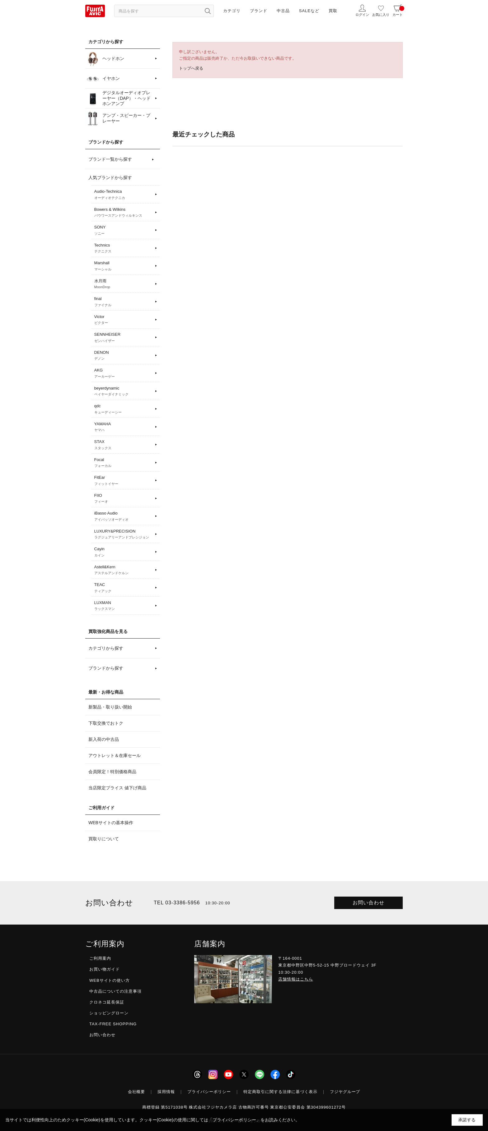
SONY (123, 230)
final (123, 301)
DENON (123, 355)
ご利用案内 (100, 958)
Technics (123, 248)
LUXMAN (123, 606)
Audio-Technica (123, 194)
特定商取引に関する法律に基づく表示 (280, 1091)
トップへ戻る (191, 68)
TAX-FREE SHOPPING (113, 1024)
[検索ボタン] (207, 11)
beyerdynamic (123, 391)
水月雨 (123, 284)
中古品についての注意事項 (115, 991)
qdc (123, 409)
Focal (123, 463)
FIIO (123, 498)
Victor (123, 319)
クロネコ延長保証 (106, 1002)
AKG (123, 373)
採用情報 (166, 1091)
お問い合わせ (368, 902)
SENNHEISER (123, 337)
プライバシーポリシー (209, 1091)
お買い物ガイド (104, 969)
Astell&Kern (123, 570)
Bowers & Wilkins (123, 212)
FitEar (123, 480)
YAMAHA (123, 427)
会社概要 (136, 1091)
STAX (123, 444)
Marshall (123, 266)
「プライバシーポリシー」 (234, 1119)
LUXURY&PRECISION (123, 534)
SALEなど (309, 10)
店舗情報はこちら (295, 979)
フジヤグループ (345, 1091)
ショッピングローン (109, 1013)
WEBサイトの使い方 (109, 980)
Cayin (123, 552)
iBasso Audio (123, 516)
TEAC (123, 587)
